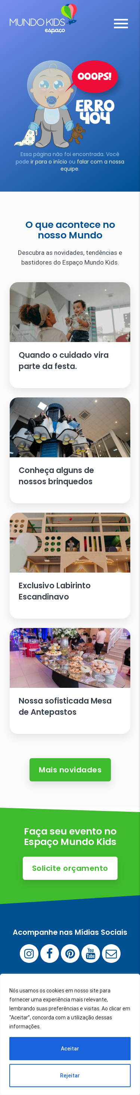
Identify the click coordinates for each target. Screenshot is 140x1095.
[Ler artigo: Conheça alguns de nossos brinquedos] (70, 450)
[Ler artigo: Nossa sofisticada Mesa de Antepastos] (70, 681)
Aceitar (70, 1048)
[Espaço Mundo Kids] (43, 28)
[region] (70, 1034)
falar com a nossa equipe (92, 165)
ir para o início (49, 161)
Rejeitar (70, 1075)
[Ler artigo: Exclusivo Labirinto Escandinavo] (70, 566)
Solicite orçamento (70, 868)
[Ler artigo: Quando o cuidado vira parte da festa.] (70, 335)
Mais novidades (70, 770)
